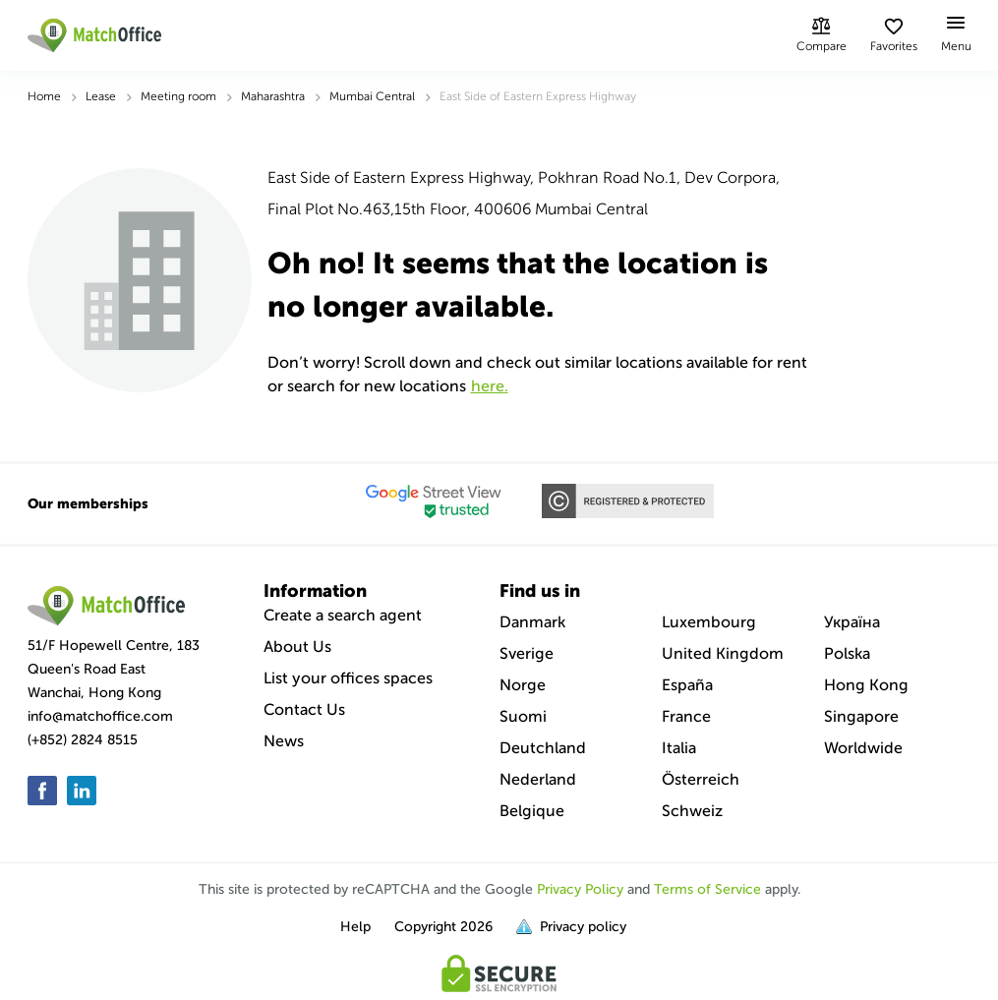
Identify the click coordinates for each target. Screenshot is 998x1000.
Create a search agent (343, 615)
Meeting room (178, 96)
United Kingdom (723, 653)
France (686, 716)
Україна (852, 622)
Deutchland (542, 747)
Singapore (861, 716)
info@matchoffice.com (100, 716)
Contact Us (304, 709)
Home (44, 96)
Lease (101, 96)
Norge (522, 684)
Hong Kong (866, 684)
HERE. (489, 386)
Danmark (532, 622)
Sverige (526, 653)
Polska (847, 653)
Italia (679, 747)
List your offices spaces (348, 678)
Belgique (531, 810)
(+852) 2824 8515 (83, 740)
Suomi (523, 716)
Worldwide (863, 747)
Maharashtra (273, 96)
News (284, 741)
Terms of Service (707, 889)
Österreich (700, 779)
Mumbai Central (372, 96)
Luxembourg (709, 622)
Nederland (537, 779)
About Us (297, 646)
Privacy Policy (580, 889)
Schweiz (692, 810)
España (687, 684)
